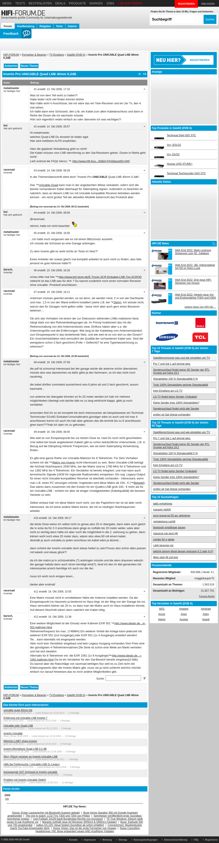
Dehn (117, 302)
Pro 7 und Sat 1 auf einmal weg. (172, 363)
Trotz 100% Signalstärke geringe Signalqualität (180, 384)
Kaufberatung (25, 26)
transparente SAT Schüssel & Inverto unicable (30, 772)
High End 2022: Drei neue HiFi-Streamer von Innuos (193, 281)
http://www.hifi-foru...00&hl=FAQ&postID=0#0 (101, 161)
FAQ (196, 840)
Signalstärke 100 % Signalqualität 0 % (175, 378)
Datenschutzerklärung (175, 840)
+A (144, 74)
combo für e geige (163, 539)
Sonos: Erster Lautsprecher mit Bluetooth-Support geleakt (46, 812)
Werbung (107, 840)
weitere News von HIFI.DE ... (200, 307)
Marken (96, 3)
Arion (184, 614)
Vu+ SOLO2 (174, 144)
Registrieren (211, 840)
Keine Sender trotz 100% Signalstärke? (176, 402)
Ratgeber (45, 26)
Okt (7, 798)
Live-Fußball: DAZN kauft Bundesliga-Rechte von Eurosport (68, 818)
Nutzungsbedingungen (146, 840)
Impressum (90, 840)
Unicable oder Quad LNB (18, 725)
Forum (8, 26)
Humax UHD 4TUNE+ (180, 163)
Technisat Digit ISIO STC (181, 135)
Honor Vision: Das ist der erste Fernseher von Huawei (84, 828)
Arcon (161, 614)
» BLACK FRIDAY (130, 3)
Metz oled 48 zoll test (165, 557)
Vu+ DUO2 (173, 154)
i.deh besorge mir (163, 545)
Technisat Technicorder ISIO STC (186, 173)
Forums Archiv (207, 596)
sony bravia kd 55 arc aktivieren (171, 515)
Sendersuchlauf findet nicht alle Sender (176, 408)
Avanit (205, 619)
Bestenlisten (40, 3)
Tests (20, 3)
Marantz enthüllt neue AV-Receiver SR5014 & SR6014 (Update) (79, 822)
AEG (161, 608)
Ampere (183, 608)
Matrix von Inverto (63, 462)
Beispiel (139, 482)
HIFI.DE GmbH (22, 839)
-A (139, 74)
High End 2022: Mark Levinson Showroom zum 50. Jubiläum (193, 252)
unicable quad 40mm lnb (18, 710)
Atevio (161, 619)
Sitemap (123, 840)
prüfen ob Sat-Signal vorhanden (171, 414)
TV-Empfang (56, 54)
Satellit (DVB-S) (76, 54)
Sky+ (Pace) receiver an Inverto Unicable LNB (31, 756)
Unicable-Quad (48, 185)
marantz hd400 (162, 509)
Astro (206, 614)
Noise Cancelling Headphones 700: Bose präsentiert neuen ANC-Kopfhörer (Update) (87, 830)
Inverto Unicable (13, 733)
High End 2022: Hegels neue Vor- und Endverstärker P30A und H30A (195, 296)
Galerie (72, 26)
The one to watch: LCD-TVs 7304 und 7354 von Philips (57, 815)
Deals (60, 3)
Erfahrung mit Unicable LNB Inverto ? (25, 718)
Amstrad (206, 608)
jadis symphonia (162, 503)
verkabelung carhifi (164, 521)
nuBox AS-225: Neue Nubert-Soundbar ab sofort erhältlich (70, 825)
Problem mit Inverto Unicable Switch (25, 779)
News (7, 3)
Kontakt (73, 840)
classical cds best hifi (165, 533)
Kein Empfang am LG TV (167, 390)
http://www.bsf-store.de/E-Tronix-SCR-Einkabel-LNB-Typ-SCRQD (100, 277)
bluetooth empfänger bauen (169, 527)
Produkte (77, 3)
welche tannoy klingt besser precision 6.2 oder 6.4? (183, 551)
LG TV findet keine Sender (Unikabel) (175, 396)
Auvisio (184, 619)
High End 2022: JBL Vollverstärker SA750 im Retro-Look (195, 267)
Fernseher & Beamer (34, 54)
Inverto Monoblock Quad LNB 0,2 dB (25, 748)
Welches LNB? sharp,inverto (20, 741)
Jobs (110, 3)
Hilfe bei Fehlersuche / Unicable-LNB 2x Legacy (32, 764)
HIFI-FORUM (11, 54)
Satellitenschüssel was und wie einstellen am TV (181, 357)
